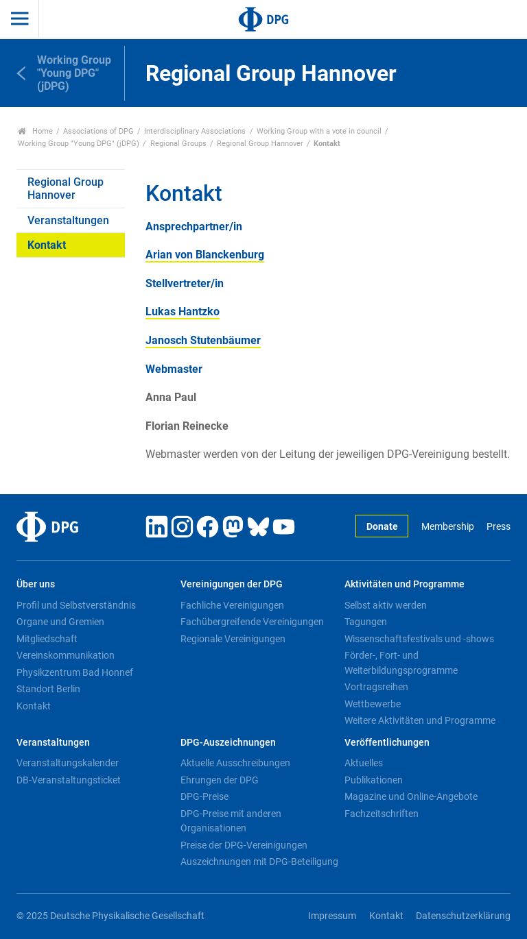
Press (499, 527)
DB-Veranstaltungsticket (68, 780)
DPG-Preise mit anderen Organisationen (230, 821)
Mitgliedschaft (47, 638)
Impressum (332, 916)
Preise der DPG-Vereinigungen (243, 845)
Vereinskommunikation (65, 655)
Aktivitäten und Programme (404, 584)
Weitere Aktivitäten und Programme (419, 720)
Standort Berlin (48, 688)
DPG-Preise (204, 796)
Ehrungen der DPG (219, 780)
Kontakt (46, 245)
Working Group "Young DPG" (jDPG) (78, 143)
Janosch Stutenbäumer (203, 340)
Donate (382, 527)
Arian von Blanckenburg (204, 254)
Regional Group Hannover (260, 143)
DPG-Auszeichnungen (228, 742)
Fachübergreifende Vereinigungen (252, 621)
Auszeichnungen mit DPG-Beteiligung (259, 861)
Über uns (35, 584)
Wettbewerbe (372, 703)
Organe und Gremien (60, 621)
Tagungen (365, 621)
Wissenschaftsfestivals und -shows (419, 638)
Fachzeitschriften (381, 813)
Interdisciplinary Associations (195, 131)
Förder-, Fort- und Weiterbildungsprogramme (401, 663)
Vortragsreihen (376, 686)
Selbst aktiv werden (385, 605)
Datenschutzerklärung (463, 916)
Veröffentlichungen (387, 742)
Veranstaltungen (68, 220)
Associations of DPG (98, 131)
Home (35, 131)
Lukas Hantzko (182, 311)
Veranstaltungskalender (67, 762)
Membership (447, 527)
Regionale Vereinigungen (232, 638)
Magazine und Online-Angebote (411, 796)
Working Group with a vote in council (319, 131)
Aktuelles (363, 762)
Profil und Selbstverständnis (76, 605)
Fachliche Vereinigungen (232, 605)
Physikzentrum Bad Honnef (74, 672)
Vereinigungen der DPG (231, 584)
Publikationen (373, 780)
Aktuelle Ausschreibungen (235, 762)
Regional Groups (178, 143)
